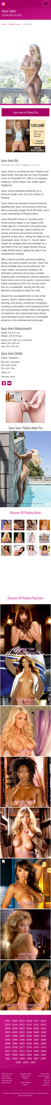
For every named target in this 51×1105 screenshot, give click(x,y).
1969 (36, 1051)
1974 (43, 1047)
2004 (43, 1028)
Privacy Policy (44, 1074)
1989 (22, 1039)
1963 (36, 1054)
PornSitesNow (15, 1093)
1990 (15, 1039)
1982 (29, 1043)
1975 (36, 1047)
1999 (36, 1032)
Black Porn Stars (7, 1074)
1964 (29, 1054)
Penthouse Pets (7, 1080)
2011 (36, 1024)
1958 (29, 1058)
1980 (43, 1043)
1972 (15, 1051)
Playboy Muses (14, 24)
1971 (22, 1051)
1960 (15, 1058)
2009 (8, 1028)
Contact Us (45, 1085)
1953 (32, 1062)
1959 (22, 1058)
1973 (8, 1051)
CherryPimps (6, 1076)
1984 (15, 1043)
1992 (43, 1036)
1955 (18, 1062)
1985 (8, 1043)
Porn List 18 (36, 1093)
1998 (43, 1032)
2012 (29, 1024)
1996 (15, 1036)
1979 (8, 1047)
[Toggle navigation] (45, 3)
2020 (15, 1020)
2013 (22, 1024)
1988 (29, 1039)
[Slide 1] (9, 503)
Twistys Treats (6, 1082)
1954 (25, 1062)
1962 (43, 1054)
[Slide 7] (30, 503)
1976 (29, 1047)
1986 (43, 1039)
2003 (8, 1032)
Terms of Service (44, 1076)
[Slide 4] (20, 503)
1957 (36, 1058)
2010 (43, 1024)
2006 (29, 1028)
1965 (22, 1054)
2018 (29, 1020)
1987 (36, 1039)
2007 (22, 1028)
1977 (22, 1047)
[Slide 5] (23, 503)
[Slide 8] (34, 503)
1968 (43, 1051)
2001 (22, 1032)
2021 (8, 1020)
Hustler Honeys (7, 1078)
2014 (15, 1024)
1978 (15, 1047)
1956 (43, 1058)
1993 (36, 1036)
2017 (36, 1020)
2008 (15, 1028)
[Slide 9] (38, 503)
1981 (36, 1043)
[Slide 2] (13, 503)
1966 (15, 1054)
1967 (8, 1054)
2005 (36, 1028)
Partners (46, 1082)
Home (4, 24)
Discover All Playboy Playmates (26, 597)
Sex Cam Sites (28, 1095)
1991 (8, 1039)
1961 (8, 1058)
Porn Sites (5, 1093)
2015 (8, 1024)
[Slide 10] (41, 503)
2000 (29, 1032)
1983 (22, 1043)
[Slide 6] (27, 503)
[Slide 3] (16, 503)
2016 (43, 1020)
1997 (8, 1036)
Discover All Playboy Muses (25, 512)
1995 (22, 1036)
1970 (29, 1051)
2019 (22, 1020)
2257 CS (46, 1080)
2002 (15, 1032)
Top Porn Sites (26, 1093)
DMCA (47, 1078)
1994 (29, 1036)
